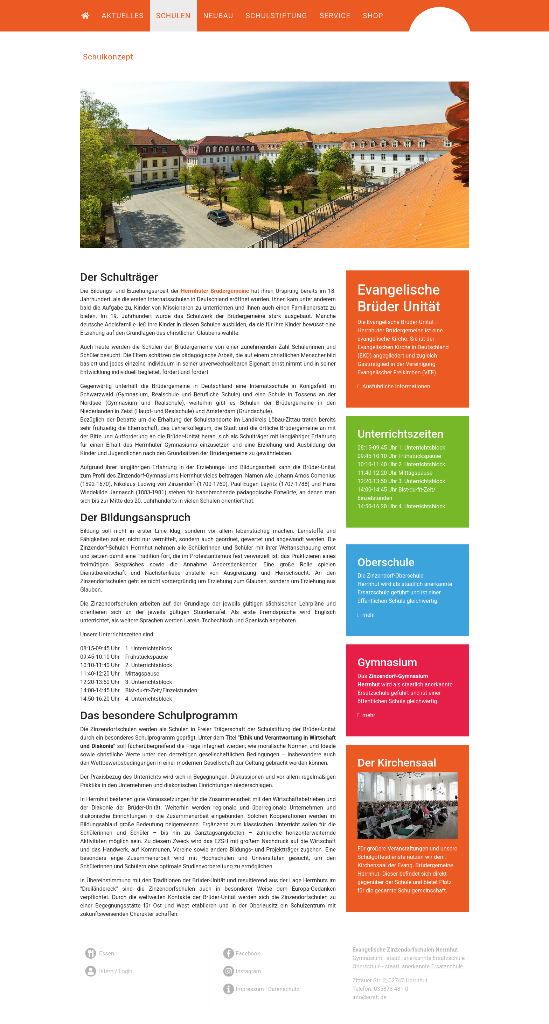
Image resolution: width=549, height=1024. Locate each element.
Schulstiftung (276, 16)
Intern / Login (108, 971)
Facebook (241, 953)
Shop (373, 16)
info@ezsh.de (370, 997)
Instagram (241, 971)
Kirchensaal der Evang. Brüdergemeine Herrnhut (405, 869)
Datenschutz (283, 989)
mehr (368, 615)
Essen (99, 953)
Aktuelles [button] (123, 16)
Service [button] (335, 16)
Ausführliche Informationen (396, 386)
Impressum (250, 989)
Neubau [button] (218, 16)
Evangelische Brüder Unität (398, 298)
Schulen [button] (173, 16)
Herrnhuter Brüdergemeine (215, 291)
